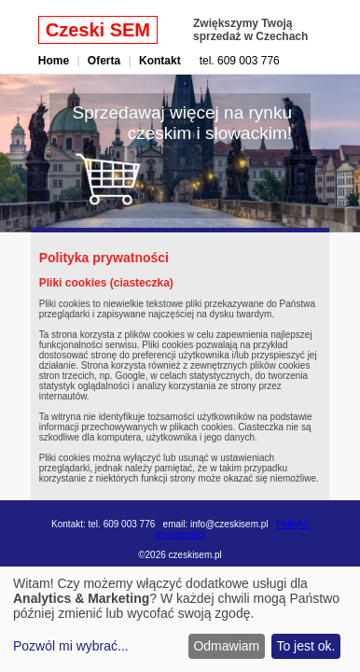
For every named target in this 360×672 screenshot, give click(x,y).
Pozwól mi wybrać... (71, 645)
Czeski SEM (98, 30)
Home (53, 60)
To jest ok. (305, 645)
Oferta (104, 60)
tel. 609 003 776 (240, 60)
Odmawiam (226, 645)
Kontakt (160, 60)
